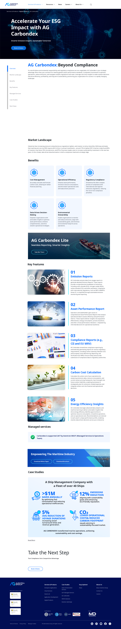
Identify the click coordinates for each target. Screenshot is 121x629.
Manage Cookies (32, 623)
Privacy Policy (23, 623)
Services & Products (35, 4)
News (60, 4)
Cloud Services (48, 591)
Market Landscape (15, 75)
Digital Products (24, 11)
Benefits (12, 81)
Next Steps (13, 106)
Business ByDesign (67, 602)
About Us (80, 4)
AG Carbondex (34, 11)
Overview (13, 68)
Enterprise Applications (50, 588)
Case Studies (14, 100)
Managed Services (15, 93)
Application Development (51, 597)
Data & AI (47, 594)
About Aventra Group (102, 588)
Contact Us (99, 591)
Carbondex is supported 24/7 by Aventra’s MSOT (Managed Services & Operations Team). (70, 437)
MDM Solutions (66, 599)
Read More (31, 540)
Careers (68, 4)
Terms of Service (14, 623)
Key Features (14, 87)
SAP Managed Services (68, 592)
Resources (50, 4)
